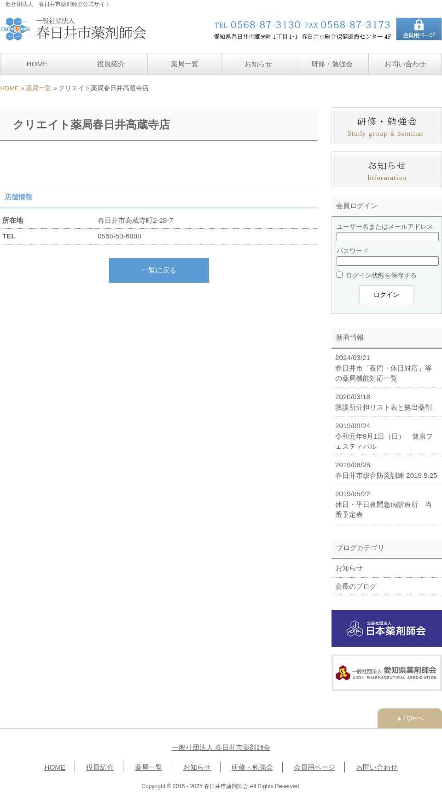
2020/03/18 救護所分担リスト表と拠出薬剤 (383, 402)
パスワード (353, 251)
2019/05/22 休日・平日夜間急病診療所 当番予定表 (383, 504)
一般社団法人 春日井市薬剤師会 (221, 747)
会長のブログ (356, 586)
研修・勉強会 (332, 64)
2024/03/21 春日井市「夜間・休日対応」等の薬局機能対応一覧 (383, 368)
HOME (37, 64)
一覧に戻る (159, 270)
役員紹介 (111, 64)
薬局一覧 (184, 64)
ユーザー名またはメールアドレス (385, 226)
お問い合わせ (405, 64)
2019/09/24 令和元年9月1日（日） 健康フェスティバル (384, 436)
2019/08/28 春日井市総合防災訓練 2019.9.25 (386, 470)
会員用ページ (314, 767)
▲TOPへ (410, 718)
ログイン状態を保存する (377, 275)
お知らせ (258, 64)
